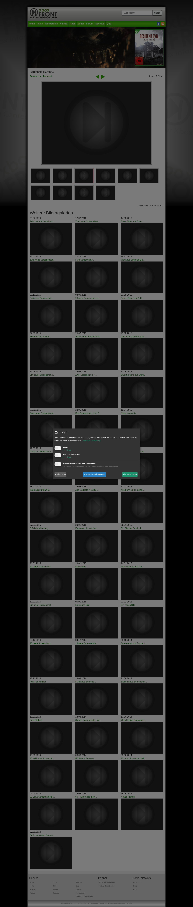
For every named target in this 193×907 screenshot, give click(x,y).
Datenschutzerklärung (91, 440)
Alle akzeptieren (130, 474)
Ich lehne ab (60, 474)
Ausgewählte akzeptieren (94, 474)
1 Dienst (67, 450)
